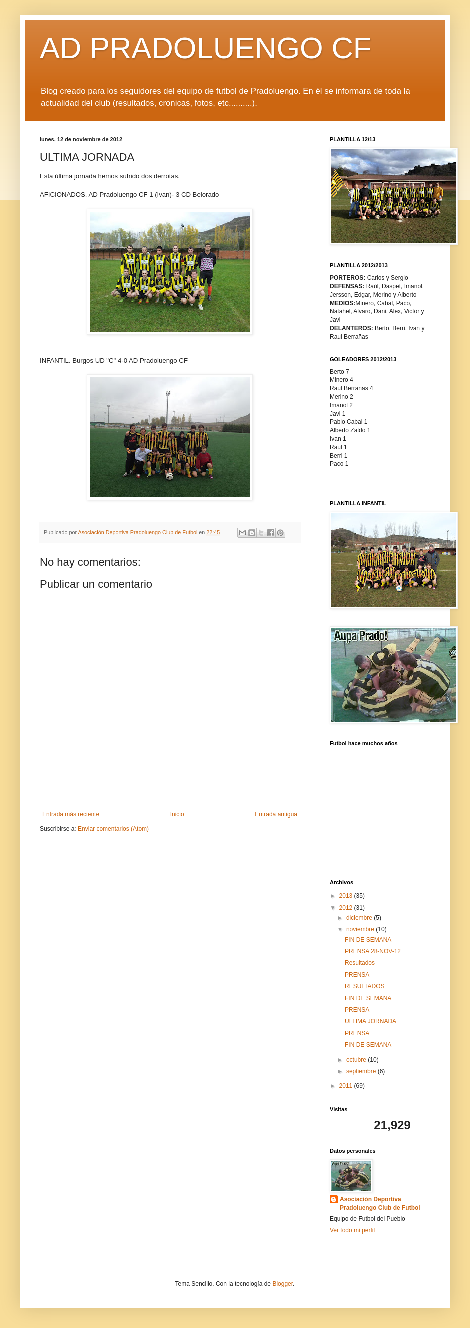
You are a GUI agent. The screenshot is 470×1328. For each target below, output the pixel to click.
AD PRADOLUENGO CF (206, 48)
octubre (357, 1059)
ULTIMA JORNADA (370, 1021)
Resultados (360, 962)
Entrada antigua (276, 814)
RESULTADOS (365, 986)
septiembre (362, 1071)
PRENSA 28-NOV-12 (373, 951)
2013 (347, 895)
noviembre (361, 929)
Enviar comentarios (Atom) (113, 828)
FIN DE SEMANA (368, 939)
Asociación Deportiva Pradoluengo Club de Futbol (380, 1203)
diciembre (360, 917)
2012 (347, 907)
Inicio (177, 814)
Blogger (282, 1283)
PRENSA (357, 974)
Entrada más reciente (71, 814)
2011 (347, 1085)
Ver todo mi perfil (352, 1230)
